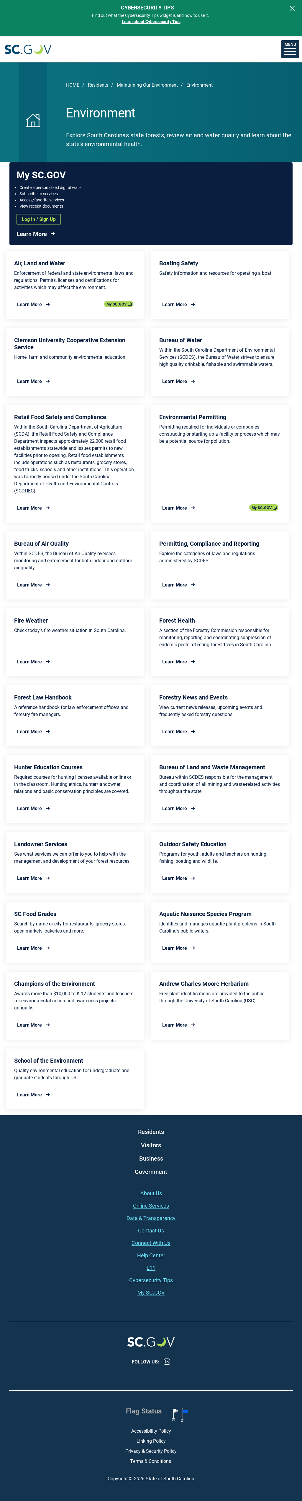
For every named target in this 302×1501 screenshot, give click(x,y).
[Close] (292, 8)
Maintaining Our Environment (147, 85)
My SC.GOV (116, 304)
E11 (151, 1267)
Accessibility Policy (151, 1431)
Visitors (151, 1145)
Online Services (151, 1205)
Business (151, 1158)
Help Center (151, 1255)
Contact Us (151, 1230)
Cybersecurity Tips (151, 1280)
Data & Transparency (151, 1218)
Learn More (32, 233)
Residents (98, 85)
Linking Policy (151, 1441)
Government (151, 1171)
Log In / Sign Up (39, 219)
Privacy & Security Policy (151, 1451)
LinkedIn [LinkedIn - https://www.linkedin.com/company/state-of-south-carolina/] (167, 1361)
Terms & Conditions (151, 1461)
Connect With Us (151, 1242)
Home (72, 85)
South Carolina (28, 49)
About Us (151, 1193)
